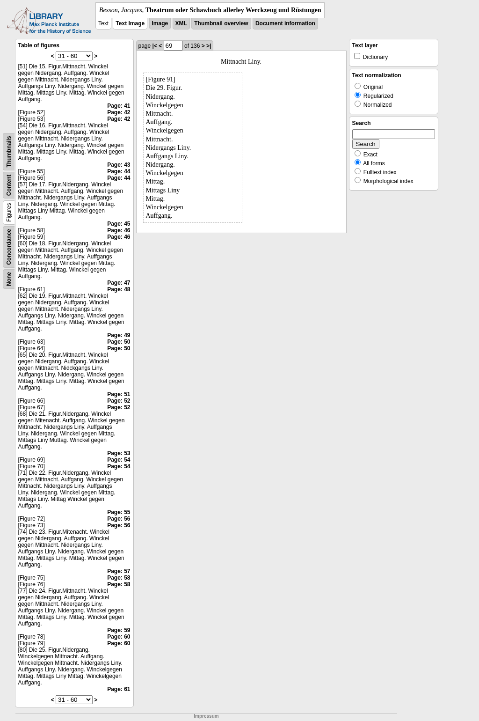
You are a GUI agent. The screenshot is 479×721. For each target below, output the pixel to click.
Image (160, 23)
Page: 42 (118, 112)
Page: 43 (118, 165)
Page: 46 (118, 230)
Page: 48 (118, 289)
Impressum (206, 716)
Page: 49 (118, 335)
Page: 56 (118, 518)
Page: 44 (118, 171)
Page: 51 (118, 394)
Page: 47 (118, 283)
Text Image (130, 23)
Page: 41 (118, 106)
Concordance (9, 247)
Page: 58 (118, 577)
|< (154, 46)
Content (9, 185)
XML (181, 23)
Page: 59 (118, 630)
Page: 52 (118, 400)
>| (208, 46)
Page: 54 (118, 459)
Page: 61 (118, 689)
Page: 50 (118, 341)
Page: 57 (118, 571)
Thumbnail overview (221, 23)
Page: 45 (118, 224)
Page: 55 (118, 512)
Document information (285, 23)
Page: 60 (118, 636)
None (9, 279)
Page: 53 (118, 453)
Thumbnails (9, 151)
